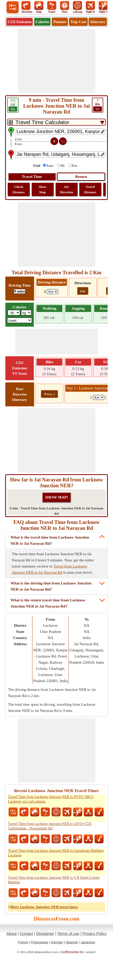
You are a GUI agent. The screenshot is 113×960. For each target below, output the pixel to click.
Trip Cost (78, 22)
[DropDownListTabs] (56, 122)
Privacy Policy (95, 933)
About (11, 933)
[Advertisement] (56, 61)
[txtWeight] (14, 312)
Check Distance (19, 189)
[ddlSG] (19, 320)
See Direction (66, 189)
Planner (59, 22)
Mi (62, 166)
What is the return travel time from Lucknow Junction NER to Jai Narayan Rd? (48, 603)
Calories (42, 22)
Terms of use (68, 933)
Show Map (42, 189)
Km (74, 166)
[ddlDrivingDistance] (52, 291)
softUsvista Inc (73, 952)
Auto (49, 166)
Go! (82, 291)
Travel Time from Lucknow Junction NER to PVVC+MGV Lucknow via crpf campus (51, 799)
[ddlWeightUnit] (26, 312)
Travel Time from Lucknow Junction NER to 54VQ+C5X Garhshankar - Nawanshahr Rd (49, 826)
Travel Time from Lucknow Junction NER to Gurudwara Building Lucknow (55, 853)
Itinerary (97, 22)
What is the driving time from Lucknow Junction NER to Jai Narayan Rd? (51, 586)
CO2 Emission (19, 22)
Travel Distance (90, 189)
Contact (26, 933)
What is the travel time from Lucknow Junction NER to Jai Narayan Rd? (50, 540)
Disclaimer (45, 933)
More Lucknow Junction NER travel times (44, 907)
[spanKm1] (98, 397)
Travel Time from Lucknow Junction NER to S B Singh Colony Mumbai (54, 880)
